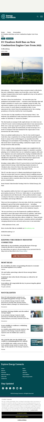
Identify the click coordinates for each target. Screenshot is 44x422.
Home (3, 32)
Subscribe (3, 376)
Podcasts (3, 372)
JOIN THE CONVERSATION (22, 256)
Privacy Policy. (23, 251)
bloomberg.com (29, 228)
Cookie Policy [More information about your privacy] (34, 410)
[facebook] (3, 388)
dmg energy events (27, 376)
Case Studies (26, 374)
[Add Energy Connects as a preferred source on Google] (5, 54)
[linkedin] (14, 388)
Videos (24, 370)
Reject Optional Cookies (22, 416)
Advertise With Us (5, 374)
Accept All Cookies (22, 413)
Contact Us (4, 378)
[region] (22, 409)
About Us (25, 372)
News (9, 32)
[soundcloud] (21, 388)
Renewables (17, 32)
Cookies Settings (22, 420)
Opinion (3, 370)
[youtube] (17, 388)
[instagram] (7, 388)
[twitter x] (10, 388)
